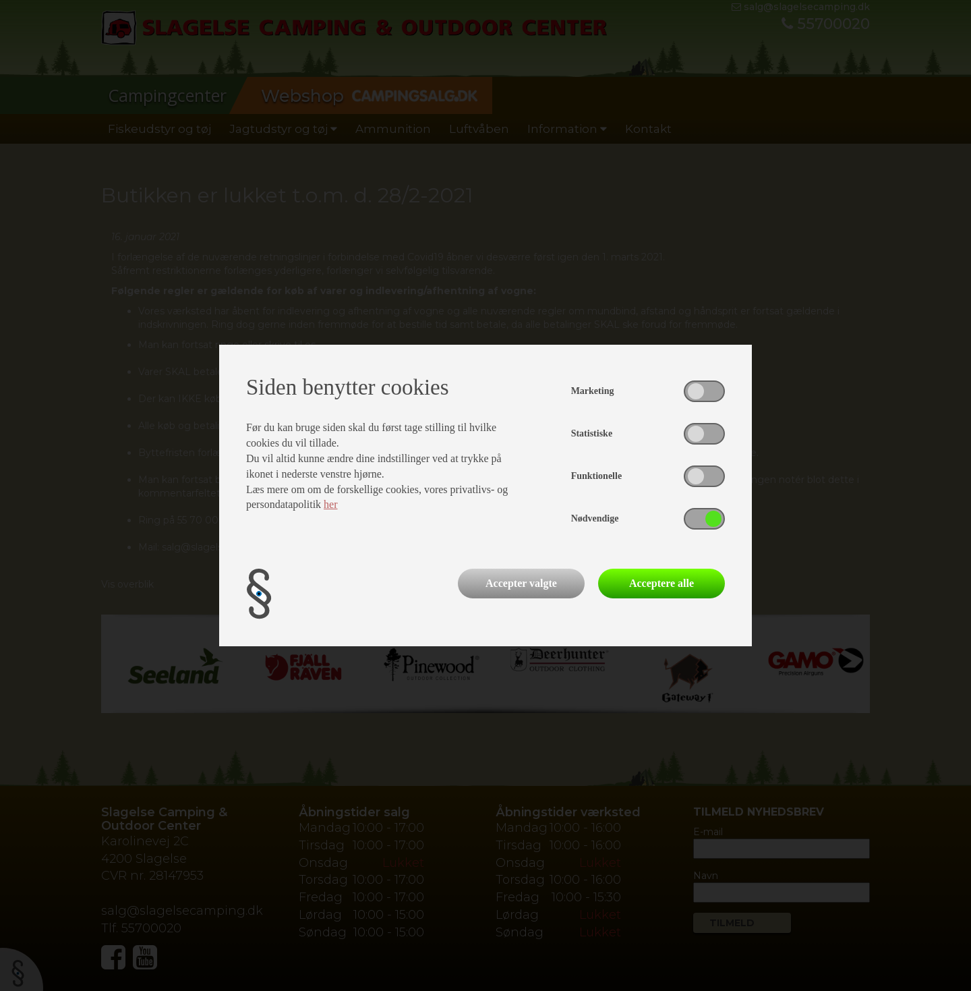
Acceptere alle (661, 583)
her (330, 504)
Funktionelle (596, 476)
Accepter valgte (521, 583)
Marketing (592, 391)
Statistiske (591, 433)
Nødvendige (595, 518)
